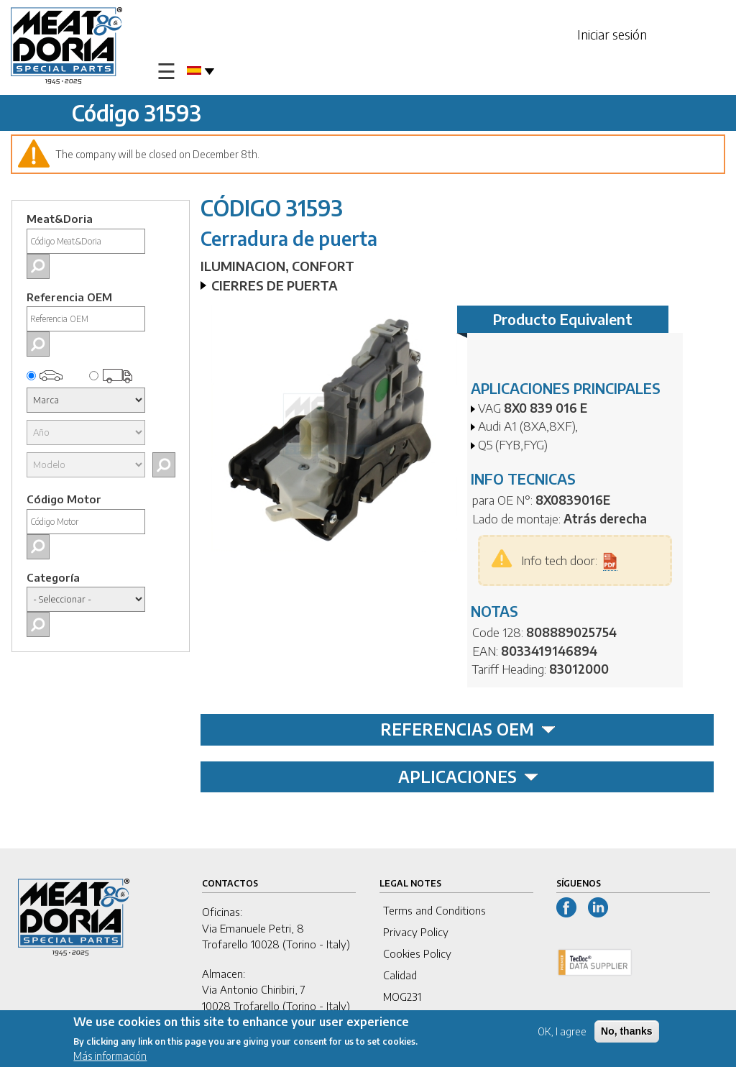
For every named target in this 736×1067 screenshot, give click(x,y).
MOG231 (402, 996)
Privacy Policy (415, 931)
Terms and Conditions (434, 910)
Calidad (400, 974)
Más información (110, 1058)
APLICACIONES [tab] (468, 776)
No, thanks (627, 1033)
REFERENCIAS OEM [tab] (468, 729)
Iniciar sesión (612, 34)
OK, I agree (562, 1033)
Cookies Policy (417, 953)
